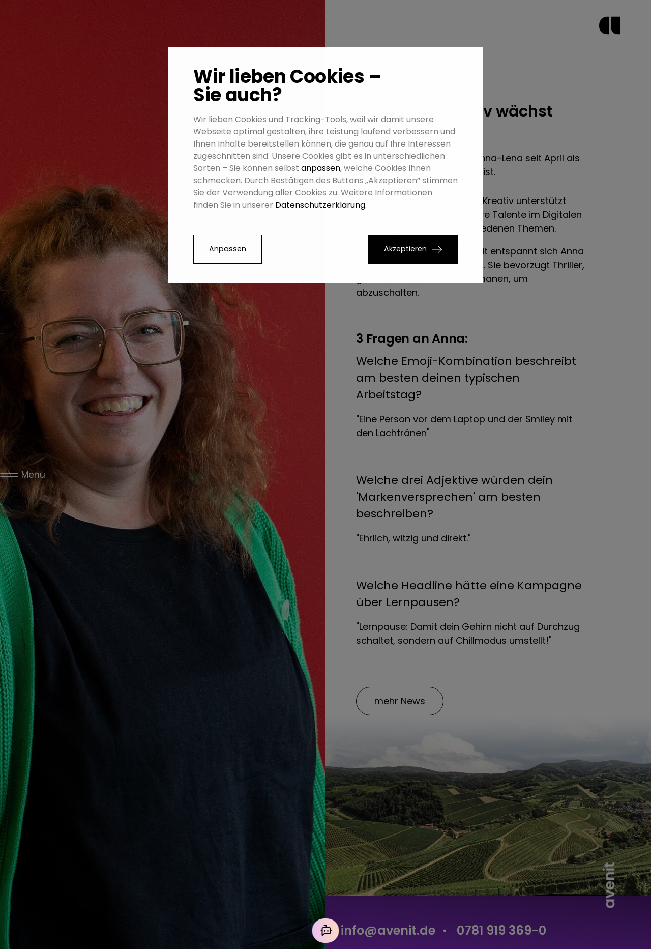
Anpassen (227, 249)
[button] (413, 249)
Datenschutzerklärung (320, 205)
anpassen (320, 168)
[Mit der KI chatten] (325, 930)
